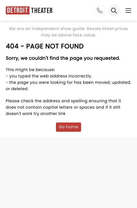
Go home (68, 127)
